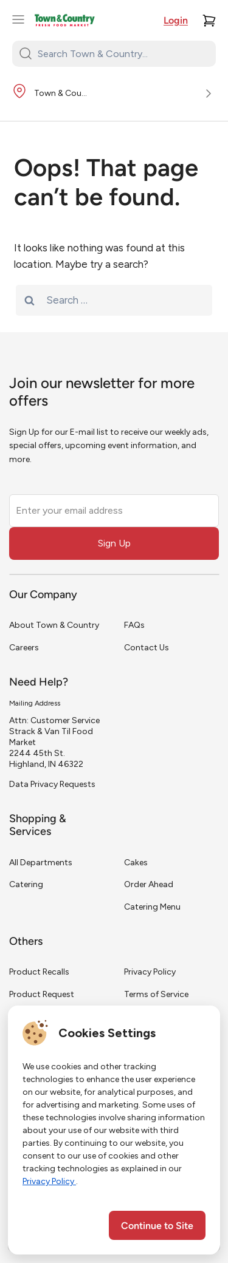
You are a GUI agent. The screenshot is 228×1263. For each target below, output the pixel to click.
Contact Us (146, 647)
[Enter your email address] (114, 510)
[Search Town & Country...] (121, 53)
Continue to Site (157, 1226)
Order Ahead (148, 884)
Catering (26, 884)
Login (176, 21)
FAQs (134, 625)
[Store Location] (114, 94)
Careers (24, 647)
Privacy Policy (150, 972)
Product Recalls (39, 972)
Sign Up (114, 543)
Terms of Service (156, 994)
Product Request (41, 994)
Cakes (136, 862)
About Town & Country (54, 625)
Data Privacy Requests (52, 784)
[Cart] (209, 21)
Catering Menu (152, 907)
